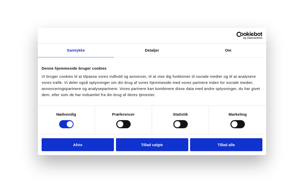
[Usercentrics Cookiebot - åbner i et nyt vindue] (240, 35)
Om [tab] (228, 50)
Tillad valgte (152, 144)
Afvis (77, 144)
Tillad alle (226, 144)
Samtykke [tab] (76, 50)
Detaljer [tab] (152, 50)
